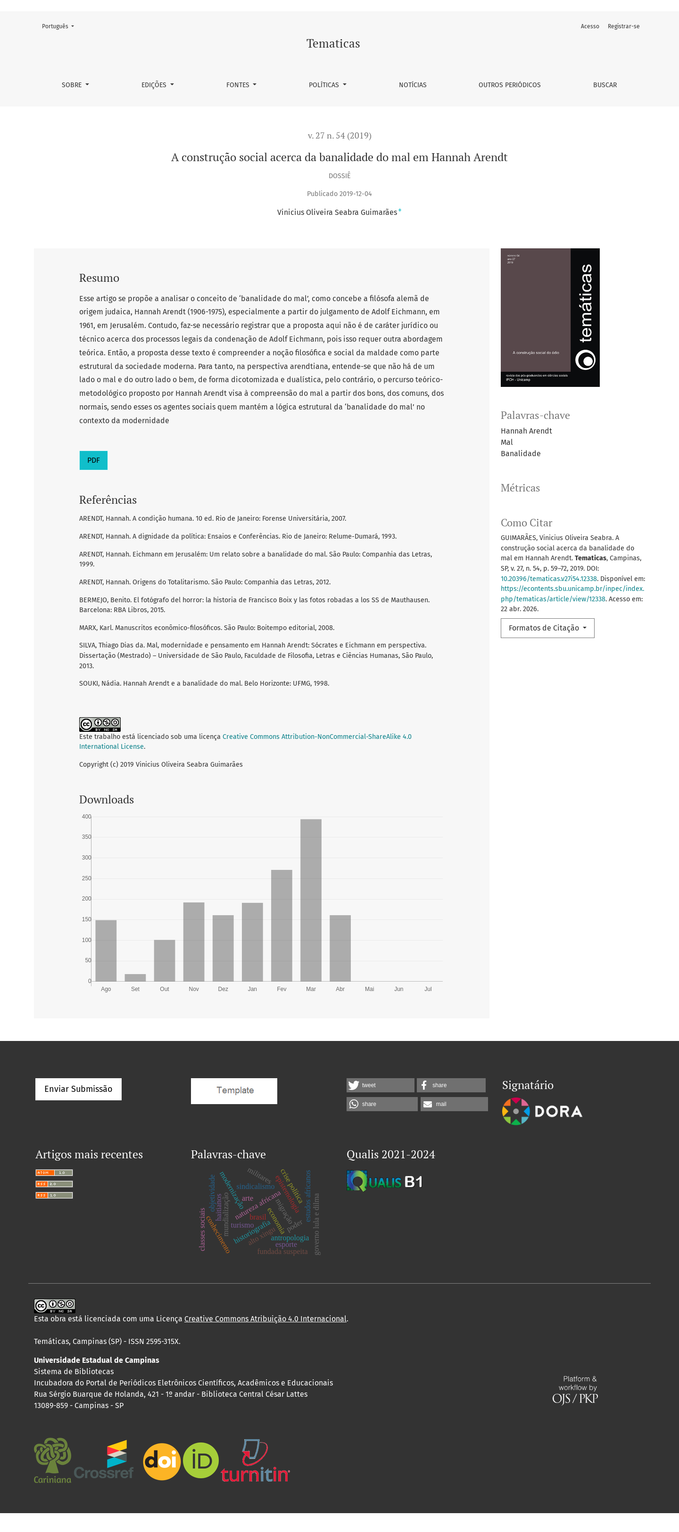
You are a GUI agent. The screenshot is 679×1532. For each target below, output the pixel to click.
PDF (93, 460)
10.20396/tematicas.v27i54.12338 (549, 579)
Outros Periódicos (510, 85)
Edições (154, 85)
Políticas (325, 85)
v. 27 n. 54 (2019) (340, 135)
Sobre (72, 85)
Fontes (238, 85)
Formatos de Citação (545, 627)
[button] (380, 1104)
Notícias (413, 85)
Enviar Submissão (78, 1108)
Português (60, 26)
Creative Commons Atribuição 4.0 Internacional (265, 1337)
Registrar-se (624, 26)
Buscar (605, 85)
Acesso (590, 26)
